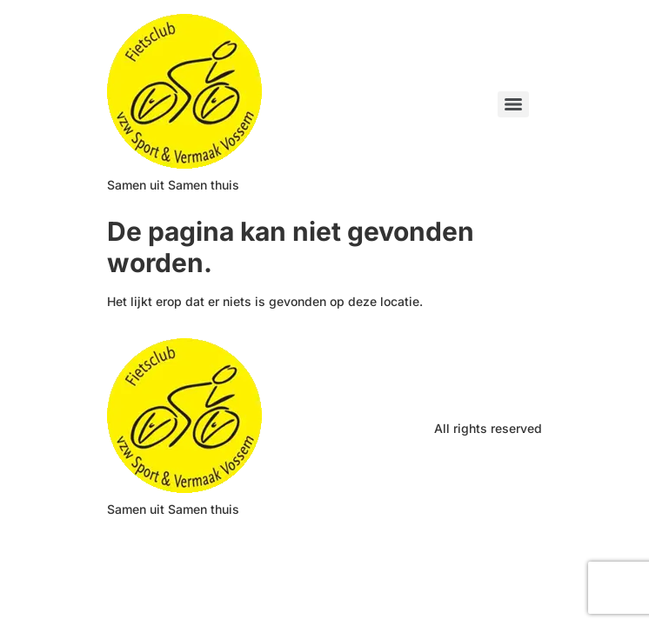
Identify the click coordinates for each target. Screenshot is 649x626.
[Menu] (513, 104)
